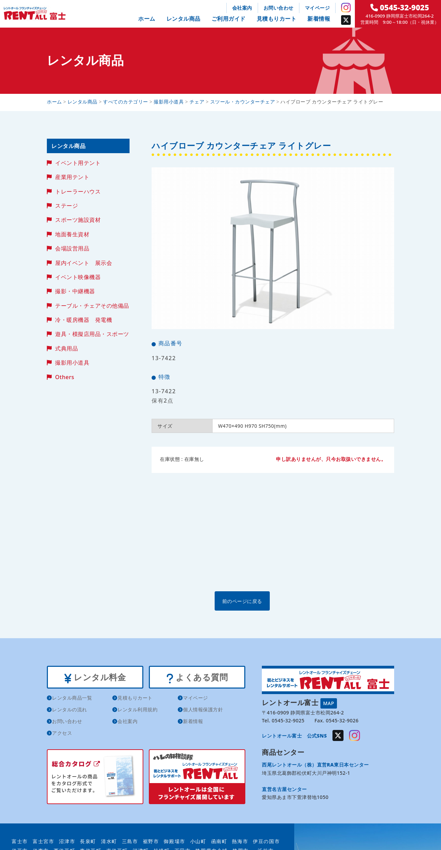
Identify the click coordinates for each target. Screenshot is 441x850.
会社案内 (242, 7)
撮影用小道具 (72, 362)
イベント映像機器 (78, 277)
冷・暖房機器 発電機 (83, 320)
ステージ (66, 205)
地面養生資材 (72, 234)
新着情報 (318, 18)
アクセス (62, 734)
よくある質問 (197, 677)
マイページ (317, 7)
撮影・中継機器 (75, 291)
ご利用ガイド (229, 18)
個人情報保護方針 (203, 711)
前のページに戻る (273, 600)
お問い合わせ (279, 7)
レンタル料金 (95, 677)
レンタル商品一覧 (72, 699)
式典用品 (66, 348)
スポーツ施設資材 (78, 220)
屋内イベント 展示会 (83, 263)
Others (64, 377)
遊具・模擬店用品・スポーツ (92, 334)
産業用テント (72, 177)
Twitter (346, 20)
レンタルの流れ (69, 711)
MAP (328, 703)
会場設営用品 (72, 248)
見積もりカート (277, 18)
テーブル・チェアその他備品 (92, 305)
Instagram (346, 7)
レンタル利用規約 (137, 711)
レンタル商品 (183, 18)
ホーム (146, 18)
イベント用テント (78, 163)
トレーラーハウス (78, 191)
